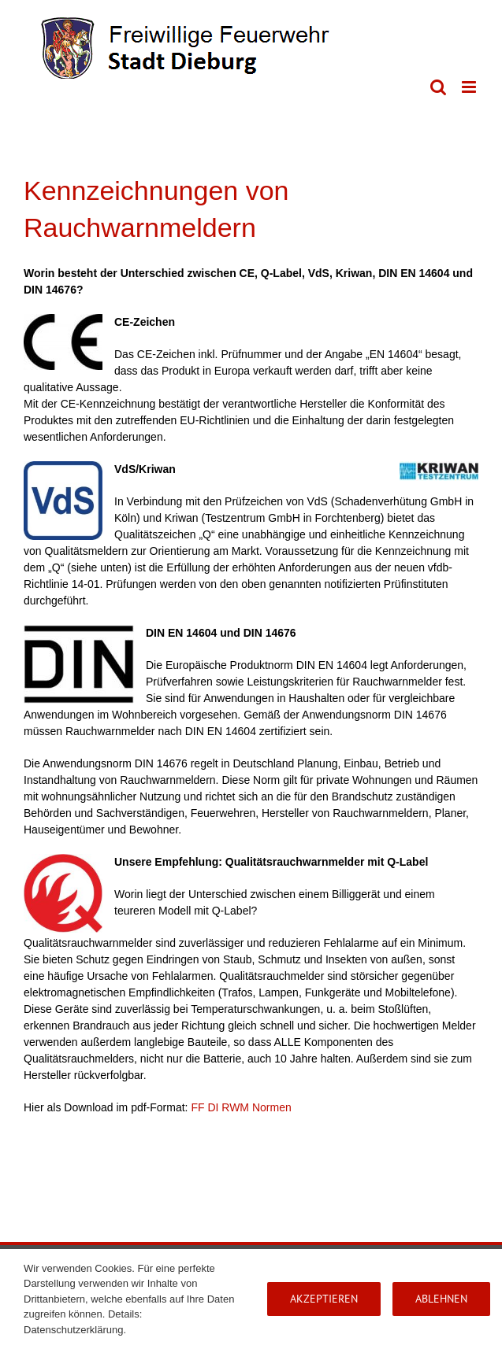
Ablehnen (441, 1299)
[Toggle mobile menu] (470, 87)
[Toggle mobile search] (438, 87)
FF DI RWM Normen (241, 1107)
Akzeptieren (324, 1299)
